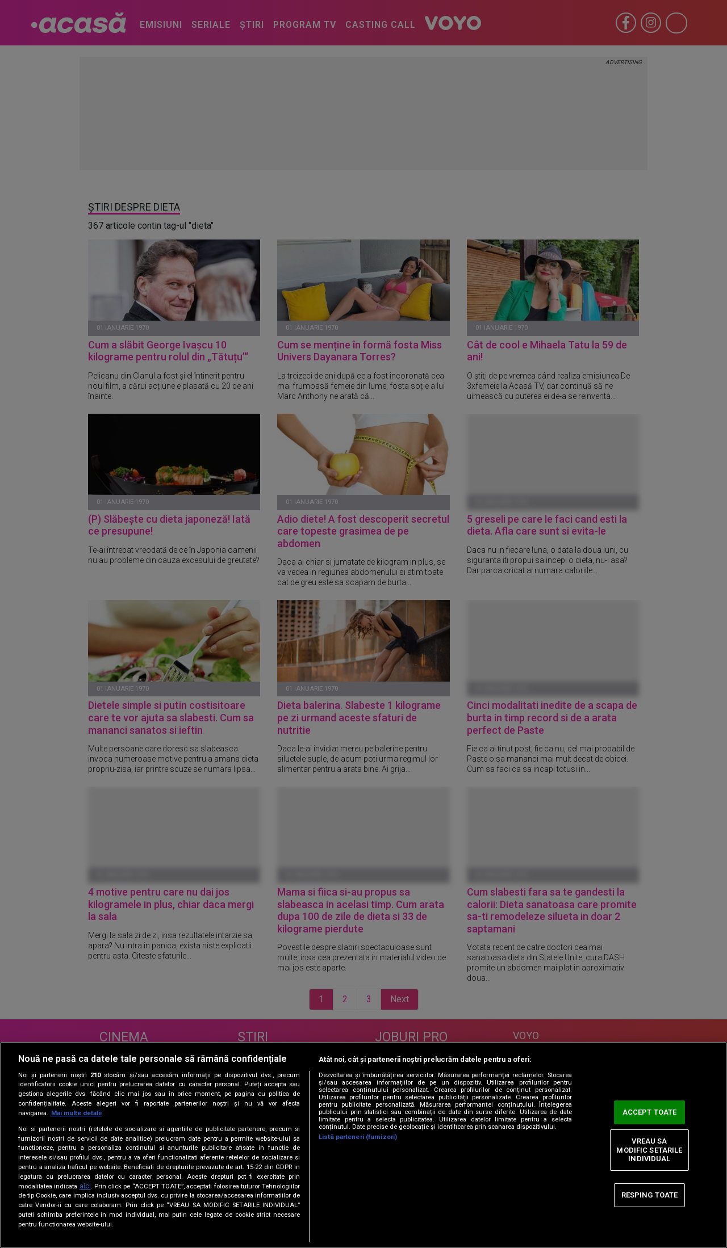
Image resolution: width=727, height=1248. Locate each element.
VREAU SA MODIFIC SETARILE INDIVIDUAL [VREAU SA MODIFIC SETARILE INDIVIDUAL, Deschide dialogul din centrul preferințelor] (649, 1150)
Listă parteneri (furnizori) (358, 1137)
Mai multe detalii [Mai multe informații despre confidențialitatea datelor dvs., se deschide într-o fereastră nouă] (76, 1113)
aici (85, 1186)
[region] (363, 1145)
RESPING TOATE (649, 1195)
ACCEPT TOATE (649, 1112)
